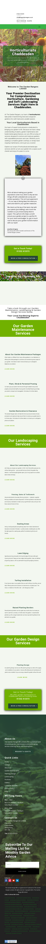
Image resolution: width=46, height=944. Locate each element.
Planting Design (10, 774)
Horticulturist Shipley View (21, 911)
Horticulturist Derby (10, 898)
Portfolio (8, 780)
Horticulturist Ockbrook (30, 906)
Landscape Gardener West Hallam (14, 906)
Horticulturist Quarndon (15, 915)
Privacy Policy (9, 788)
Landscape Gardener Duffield (18, 900)
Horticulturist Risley (11, 926)
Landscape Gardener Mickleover (13, 904)
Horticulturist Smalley (28, 909)
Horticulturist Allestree (33, 900)
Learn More (10, 369)
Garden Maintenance (12, 771)
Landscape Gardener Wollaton (14, 933)
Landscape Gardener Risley (24, 926)
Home (7, 762)
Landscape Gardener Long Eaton (20, 929)
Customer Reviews (11, 785)
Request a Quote (23, 751)
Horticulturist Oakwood (17, 924)
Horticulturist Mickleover (28, 902)
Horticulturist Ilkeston (17, 913)
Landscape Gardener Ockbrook (13, 909)
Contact (7, 765)
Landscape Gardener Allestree (13, 902)
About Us (8, 768)
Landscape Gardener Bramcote (19, 931)
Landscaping (9, 777)
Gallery (7, 783)
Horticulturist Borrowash (16, 922)
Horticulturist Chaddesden (18, 918)
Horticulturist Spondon (18, 920)
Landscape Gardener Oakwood (33, 924)
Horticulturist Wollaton (35, 931)
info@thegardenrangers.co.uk (25, 17)
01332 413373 (20, 14)
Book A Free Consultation (23, 258)
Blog (6, 791)
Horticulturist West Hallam (30, 904)
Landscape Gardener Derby (23, 898)
